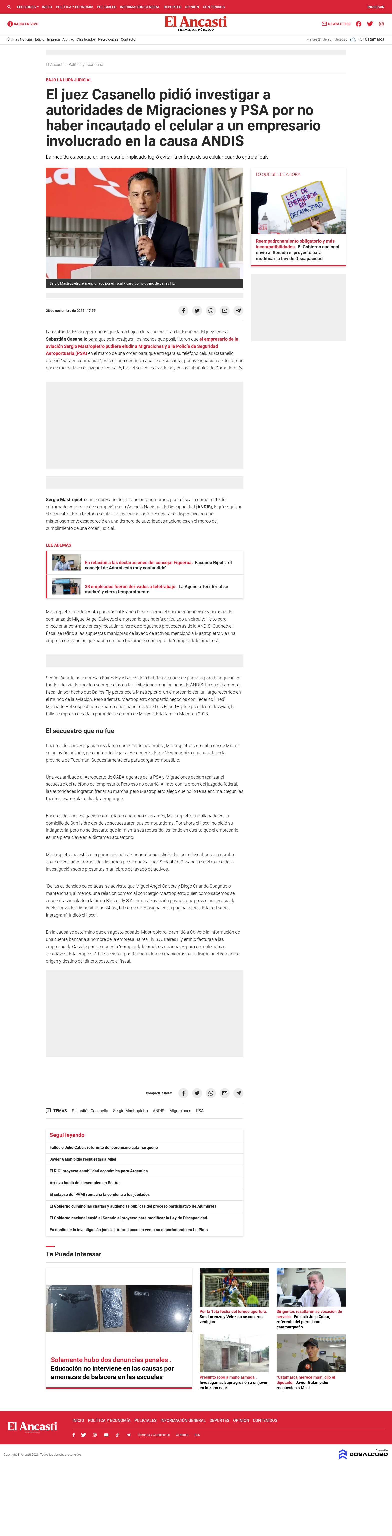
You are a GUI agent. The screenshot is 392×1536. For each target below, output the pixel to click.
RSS (197, 1435)
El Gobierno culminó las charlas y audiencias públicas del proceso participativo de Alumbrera (133, 1206)
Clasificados (86, 39)
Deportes (172, 7)
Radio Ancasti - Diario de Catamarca (23, 24)
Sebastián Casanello (90, 1110)
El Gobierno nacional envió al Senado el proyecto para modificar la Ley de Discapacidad (128, 1218)
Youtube (106, 1435)
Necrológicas (108, 39)
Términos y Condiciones (154, 1435)
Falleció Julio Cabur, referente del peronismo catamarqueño (104, 1147)
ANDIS (158, 1110)
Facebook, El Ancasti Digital (73, 1435)
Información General (140, 7)
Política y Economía (74, 7)
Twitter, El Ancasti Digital (83, 1435)
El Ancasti (55, 64)
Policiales (106, 7)
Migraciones (180, 1110)
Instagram (95, 1435)
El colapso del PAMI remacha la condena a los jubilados (100, 1194)
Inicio (47, 7)
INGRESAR (376, 7)
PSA (200, 1110)
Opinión (192, 7)
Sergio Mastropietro (130, 1110)
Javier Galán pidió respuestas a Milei (83, 1159)
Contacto (128, 39)
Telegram (128, 1435)
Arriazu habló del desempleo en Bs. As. (85, 1182)
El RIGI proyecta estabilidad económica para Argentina (99, 1171)
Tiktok (117, 1435)
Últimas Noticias (20, 39)
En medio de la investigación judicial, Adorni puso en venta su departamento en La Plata (129, 1229)
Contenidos (214, 7)
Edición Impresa (47, 39)
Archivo (68, 39)
